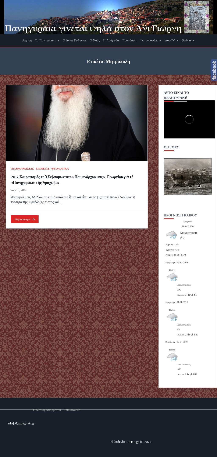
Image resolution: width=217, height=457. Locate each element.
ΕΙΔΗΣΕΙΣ (42, 168)
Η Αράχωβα (111, 40)
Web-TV (172, 40)
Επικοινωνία (72, 442)
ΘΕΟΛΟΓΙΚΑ (60, 168)
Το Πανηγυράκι (47, 40)
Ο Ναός (95, 40)
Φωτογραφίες (150, 40)
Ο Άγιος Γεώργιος (74, 40)
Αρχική (27, 40)
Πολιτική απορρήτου (47, 442)
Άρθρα (188, 40)
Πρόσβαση (129, 40)
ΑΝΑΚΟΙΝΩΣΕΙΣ (22, 168)
